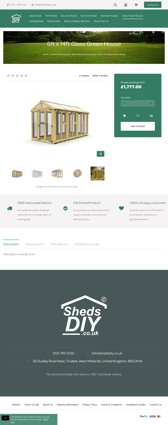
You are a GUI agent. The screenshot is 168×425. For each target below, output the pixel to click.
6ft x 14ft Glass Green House (111, 54)
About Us (48, 404)
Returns (16, 404)
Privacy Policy (90, 404)
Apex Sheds (35, 15)
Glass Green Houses (132, 15)
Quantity (125, 97)
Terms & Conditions (111, 404)
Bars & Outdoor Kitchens (77, 21)
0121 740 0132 (16, 4)
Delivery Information (68, 404)
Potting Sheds (36, 21)
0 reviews (84, 75)
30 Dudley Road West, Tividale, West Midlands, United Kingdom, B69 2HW (84, 361)
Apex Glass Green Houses (84, 54)
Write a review (100, 75)
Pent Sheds (51, 15)
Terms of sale (31, 404)
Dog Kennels (53, 21)
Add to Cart (137, 126)
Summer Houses (109, 15)
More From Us (101, 21)
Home (46, 54)
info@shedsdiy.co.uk (43, 4)
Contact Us (152, 4)
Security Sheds (69, 15)
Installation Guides (136, 404)
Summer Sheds (89, 15)
